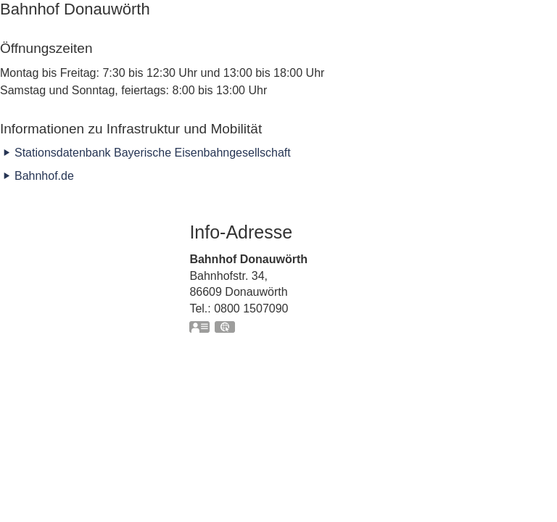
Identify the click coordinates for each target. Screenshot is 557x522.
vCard (200, 328)
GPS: (225, 328)
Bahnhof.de (44, 176)
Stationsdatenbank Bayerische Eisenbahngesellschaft (153, 152)
